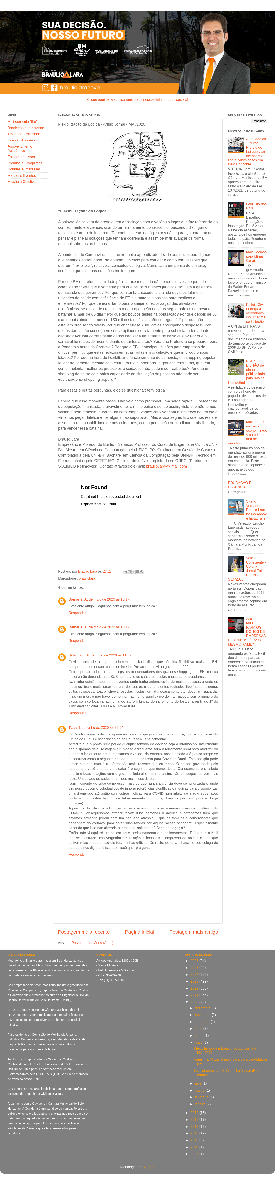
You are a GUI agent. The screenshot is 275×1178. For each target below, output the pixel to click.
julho (199, 1028)
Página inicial (139, 932)
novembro (203, 1015)
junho (199, 1035)
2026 (195, 961)
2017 (195, 1126)
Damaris (76, 599)
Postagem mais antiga (193, 932)
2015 (195, 1140)
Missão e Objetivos (22, 181)
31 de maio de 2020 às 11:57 (109, 655)
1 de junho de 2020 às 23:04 (101, 727)
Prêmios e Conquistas (25, 163)
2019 (195, 1113)
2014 (195, 1147)
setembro (203, 1022)
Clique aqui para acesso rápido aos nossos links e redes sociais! (137, 99)
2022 (195, 988)
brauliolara (87, 578)
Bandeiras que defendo (26, 128)
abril (198, 1083)
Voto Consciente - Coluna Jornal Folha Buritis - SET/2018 (247, 568)
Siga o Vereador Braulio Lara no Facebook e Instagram (256, 509)
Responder (77, 613)
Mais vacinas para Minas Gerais (256, 256)
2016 (195, 1133)
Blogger (148, 1167)
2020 (195, 1002)
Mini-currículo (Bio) (22, 121)
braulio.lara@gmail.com (166, 466)
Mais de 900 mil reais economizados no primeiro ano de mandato (247, 432)
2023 (195, 981)
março (200, 1090)
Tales (73, 727)
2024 (195, 974)
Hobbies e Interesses (24, 169)
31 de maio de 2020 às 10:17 (107, 599)
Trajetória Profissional (25, 134)
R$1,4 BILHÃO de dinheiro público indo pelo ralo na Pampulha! (246, 371)
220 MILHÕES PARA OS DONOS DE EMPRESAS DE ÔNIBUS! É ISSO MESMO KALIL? (247, 631)
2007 (195, 1154)
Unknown (76, 655)
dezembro (203, 1008)
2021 (195, 995)
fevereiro (202, 1097)
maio (199, 1042)
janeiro (200, 1104)
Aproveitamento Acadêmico (20, 148)
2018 (195, 1119)
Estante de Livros (21, 157)
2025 (195, 967)
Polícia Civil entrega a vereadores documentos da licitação (255, 313)
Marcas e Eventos (22, 175)
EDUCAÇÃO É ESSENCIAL (239, 485)
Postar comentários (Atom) (93, 943)
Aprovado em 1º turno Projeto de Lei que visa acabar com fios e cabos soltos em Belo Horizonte (247, 151)
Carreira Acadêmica (23, 140)
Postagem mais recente (84, 932)
